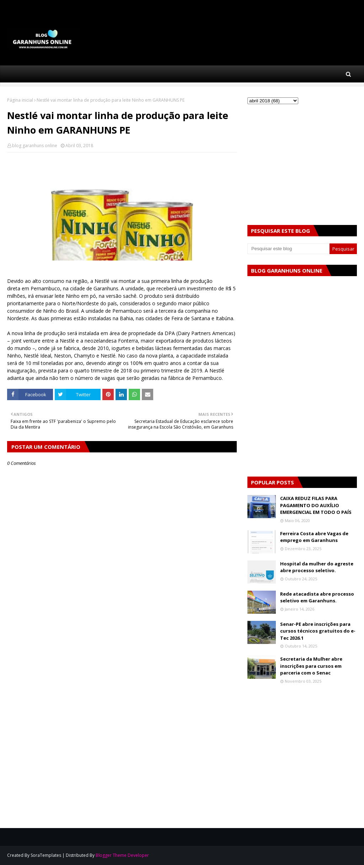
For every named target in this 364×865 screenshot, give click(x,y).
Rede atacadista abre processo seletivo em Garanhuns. (317, 597)
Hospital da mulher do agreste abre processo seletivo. (316, 567)
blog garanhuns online (34, 146)
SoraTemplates (46, 855)
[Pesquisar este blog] (288, 248)
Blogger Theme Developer (122, 855)
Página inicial (20, 100)
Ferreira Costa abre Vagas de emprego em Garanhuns (314, 537)
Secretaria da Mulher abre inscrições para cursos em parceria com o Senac (311, 666)
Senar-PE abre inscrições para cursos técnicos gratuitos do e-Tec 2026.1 (317, 631)
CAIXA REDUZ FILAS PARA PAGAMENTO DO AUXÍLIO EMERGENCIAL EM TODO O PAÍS (316, 505)
